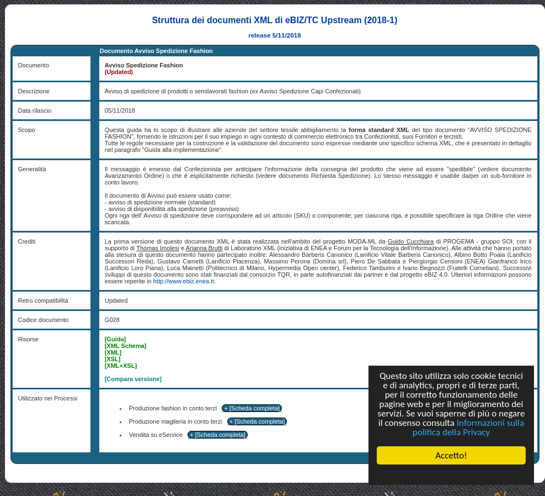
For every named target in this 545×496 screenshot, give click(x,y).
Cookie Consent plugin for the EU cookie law (451, 474)
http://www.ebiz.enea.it (183, 281)
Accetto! (451, 455)
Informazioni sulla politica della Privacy (468, 427)
